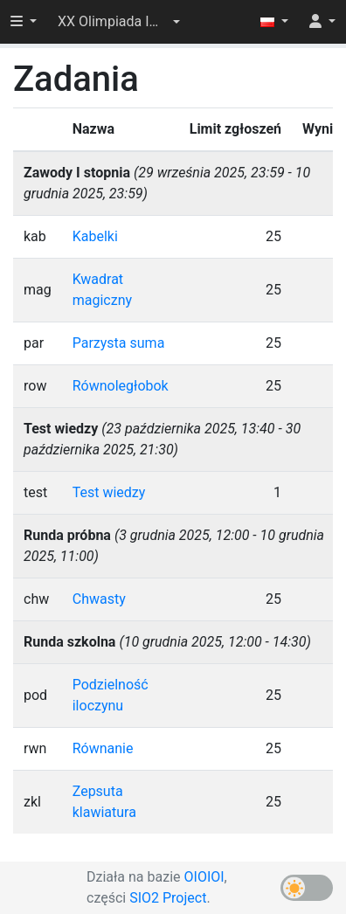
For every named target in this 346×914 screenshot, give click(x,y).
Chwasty (99, 599)
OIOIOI (204, 877)
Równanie (103, 748)
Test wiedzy (109, 492)
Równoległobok (121, 385)
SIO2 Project (167, 898)
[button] (118, 22)
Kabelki (95, 236)
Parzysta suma (119, 343)
